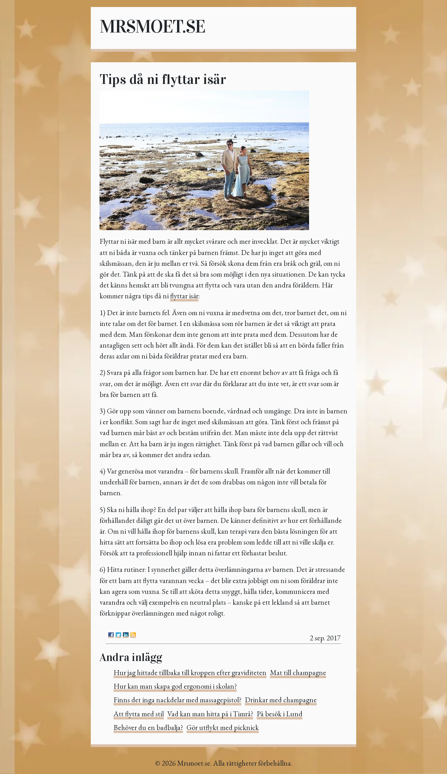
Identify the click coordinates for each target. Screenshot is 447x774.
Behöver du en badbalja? (148, 727)
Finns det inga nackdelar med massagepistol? (177, 699)
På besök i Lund (279, 713)
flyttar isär (184, 295)
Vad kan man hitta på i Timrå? (210, 713)
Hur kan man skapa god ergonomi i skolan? (175, 686)
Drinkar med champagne (281, 699)
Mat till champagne (298, 672)
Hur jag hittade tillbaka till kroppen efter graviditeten (189, 672)
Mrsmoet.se (152, 26)
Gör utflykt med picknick (222, 727)
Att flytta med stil (138, 713)
